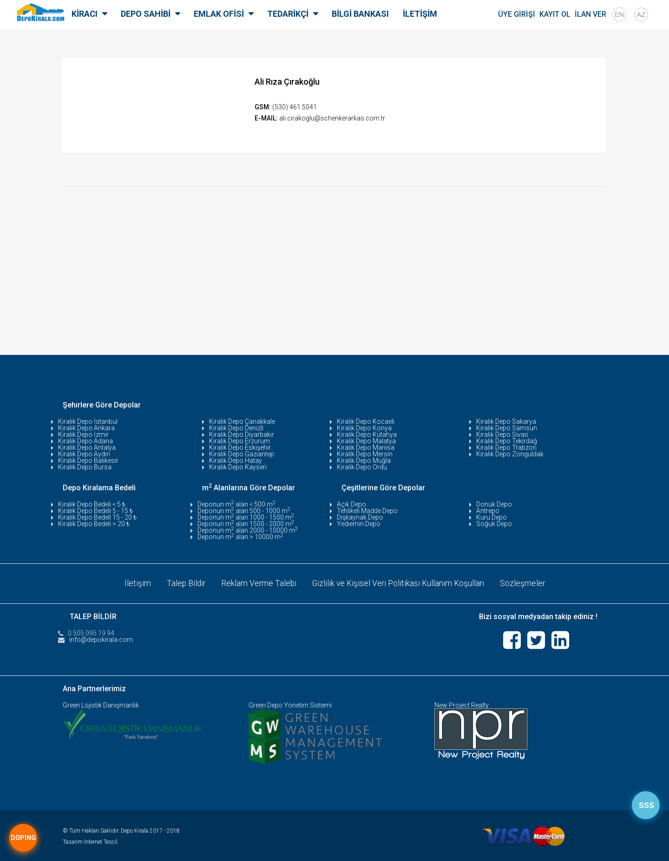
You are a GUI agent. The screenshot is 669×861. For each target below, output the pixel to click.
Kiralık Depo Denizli (236, 428)
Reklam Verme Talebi (257, 582)
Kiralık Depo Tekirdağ (506, 441)
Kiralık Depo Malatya (366, 441)
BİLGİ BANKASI (360, 14)
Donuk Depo (494, 504)
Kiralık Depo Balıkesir (88, 460)
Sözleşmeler (525, 582)
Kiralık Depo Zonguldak (510, 454)
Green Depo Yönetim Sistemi (290, 703)
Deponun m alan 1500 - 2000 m (245, 523)
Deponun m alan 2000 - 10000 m (247, 530)
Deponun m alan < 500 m (236, 504)
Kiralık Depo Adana (85, 441)
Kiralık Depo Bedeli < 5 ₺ (91, 504)
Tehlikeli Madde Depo (367, 510)
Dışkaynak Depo (360, 517)
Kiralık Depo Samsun (506, 428)
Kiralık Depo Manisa (365, 447)
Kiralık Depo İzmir (83, 434)
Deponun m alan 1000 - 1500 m (245, 517)
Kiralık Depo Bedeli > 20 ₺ (94, 523)
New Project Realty (461, 703)
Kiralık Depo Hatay (235, 460)
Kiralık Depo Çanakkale (242, 421)
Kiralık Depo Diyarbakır (241, 434)
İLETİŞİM (420, 14)
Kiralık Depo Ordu (362, 467)
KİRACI (85, 14)
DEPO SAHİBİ (146, 14)
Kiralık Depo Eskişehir (240, 447)
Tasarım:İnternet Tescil (90, 840)
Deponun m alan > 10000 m (240, 537)
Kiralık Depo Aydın (84, 454)
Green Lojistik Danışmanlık (101, 703)
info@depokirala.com (101, 638)
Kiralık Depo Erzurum (239, 441)
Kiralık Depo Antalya (87, 447)
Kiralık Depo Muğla (364, 460)
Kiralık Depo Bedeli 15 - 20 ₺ (97, 517)
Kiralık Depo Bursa (85, 467)
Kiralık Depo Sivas (502, 434)
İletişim (134, 582)
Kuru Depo (491, 517)
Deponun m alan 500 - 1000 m (243, 510)
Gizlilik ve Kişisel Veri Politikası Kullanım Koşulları (399, 582)
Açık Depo (351, 504)
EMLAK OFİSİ (219, 14)
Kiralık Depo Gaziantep (241, 454)
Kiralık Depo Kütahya (367, 434)
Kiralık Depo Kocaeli (365, 421)
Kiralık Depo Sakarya (506, 421)
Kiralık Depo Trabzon (506, 447)
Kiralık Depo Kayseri (238, 467)
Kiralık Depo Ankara (86, 428)
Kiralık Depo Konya (364, 428)
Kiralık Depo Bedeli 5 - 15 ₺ (95, 510)
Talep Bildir (183, 582)
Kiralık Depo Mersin (365, 454)
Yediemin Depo (358, 523)
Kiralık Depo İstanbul (88, 421)
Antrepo (487, 510)
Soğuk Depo (494, 523)
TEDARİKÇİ (287, 14)
